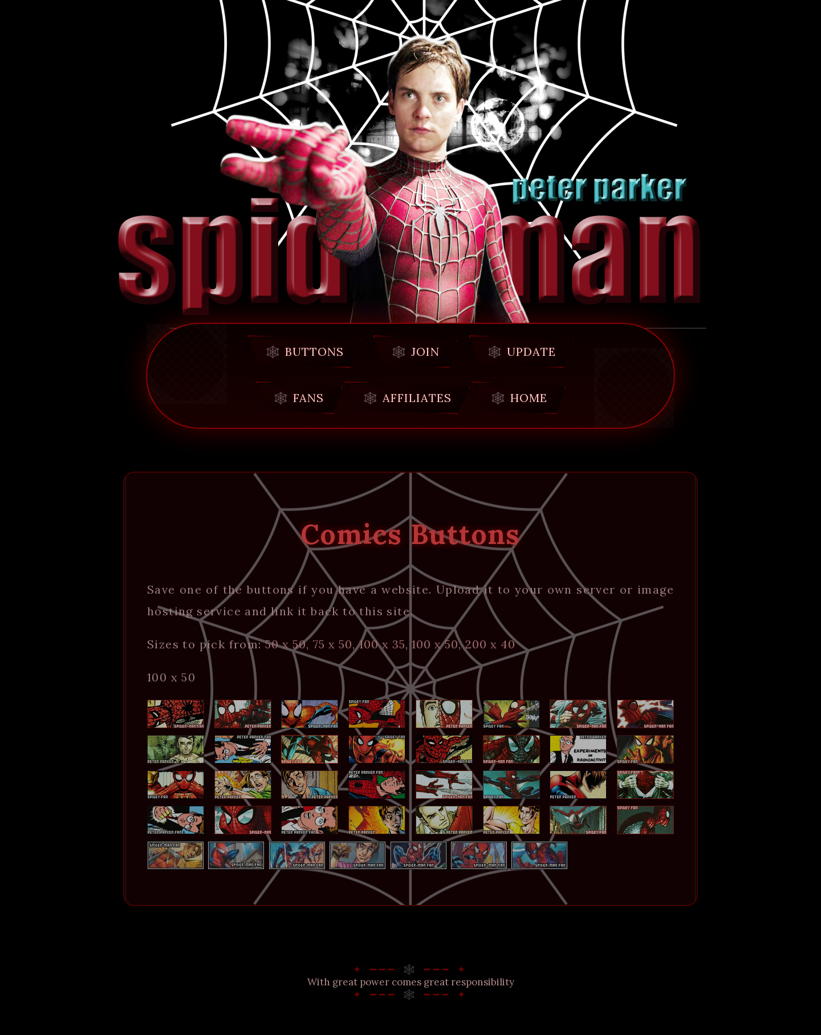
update (531, 351)
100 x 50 (435, 644)
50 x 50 (285, 644)
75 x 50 (332, 644)
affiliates (417, 398)
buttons (314, 351)
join (425, 351)
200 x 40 (490, 644)
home (528, 398)
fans (308, 398)
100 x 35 (382, 644)
